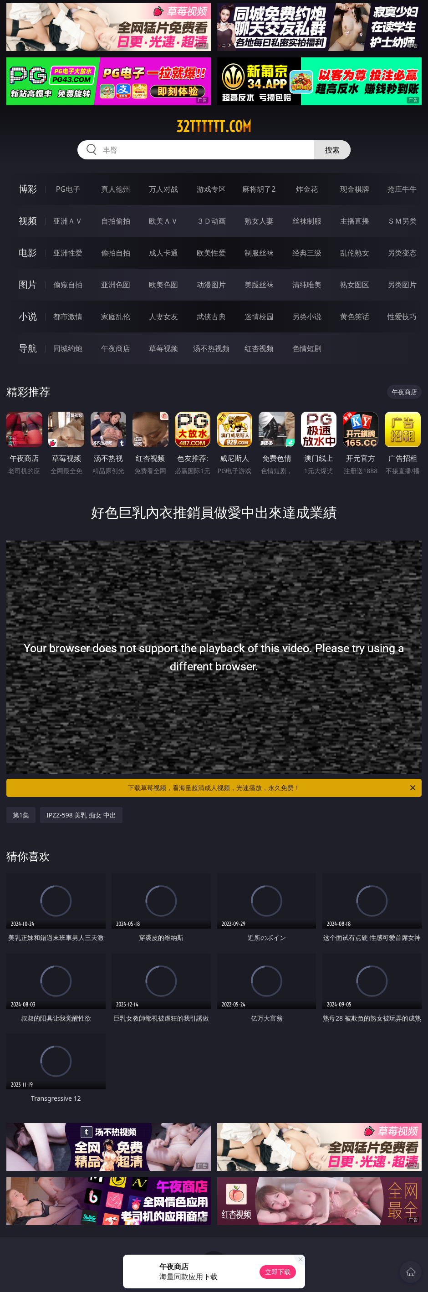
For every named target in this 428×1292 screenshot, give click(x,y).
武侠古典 (211, 317)
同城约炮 (67, 348)
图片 (28, 284)
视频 (28, 220)
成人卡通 (163, 253)
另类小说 (306, 317)
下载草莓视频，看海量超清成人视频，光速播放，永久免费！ (272, 787)
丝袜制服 (306, 221)
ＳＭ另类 (402, 221)
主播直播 (354, 221)
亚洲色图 (115, 285)
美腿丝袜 (259, 285)
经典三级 (306, 253)
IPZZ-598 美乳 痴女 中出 (81, 815)
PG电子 (68, 189)
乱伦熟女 (354, 253)
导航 (28, 348)
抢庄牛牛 (402, 189)
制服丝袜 (259, 253)
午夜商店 (115, 348)
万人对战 (163, 189)
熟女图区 (354, 285)
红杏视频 (259, 348)
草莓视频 (163, 348)
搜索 (332, 150)
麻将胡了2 (258, 189)
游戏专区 (211, 189)
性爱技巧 (402, 317)
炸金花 (307, 189)
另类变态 (402, 253)
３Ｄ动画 (211, 221)
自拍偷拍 (115, 221)
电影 (28, 252)
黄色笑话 (354, 317)
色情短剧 (306, 348)
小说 (28, 316)
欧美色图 (163, 285)
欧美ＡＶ (163, 221)
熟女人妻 (259, 221)
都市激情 (67, 317)
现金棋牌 (354, 189)
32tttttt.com (213, 126)
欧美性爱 (211, 253)
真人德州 (115, 189)
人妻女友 (163, 317)
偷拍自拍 (115, 253)
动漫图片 (211, 285)
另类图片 (402, 285)
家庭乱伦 (115, 317)
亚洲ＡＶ (67, 221)
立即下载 (277, 1271)
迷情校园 (259, 317)
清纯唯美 (306, 285)
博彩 (28, 189)
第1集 (21, 815)
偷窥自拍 (67, 285)
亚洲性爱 (67, 253)
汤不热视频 (211, 348)
